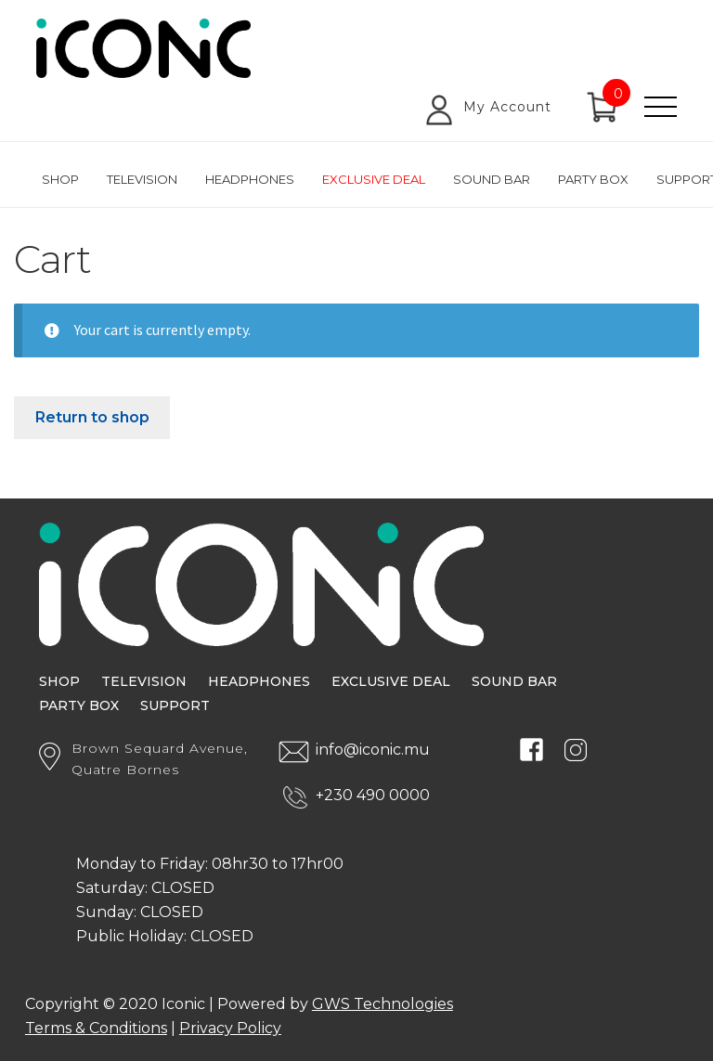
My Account (507, 106)
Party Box (593, 179)
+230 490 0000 (373, 795)
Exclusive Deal (373, 179)
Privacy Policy (230, 1028)
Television (142, 179)
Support (175, 705)
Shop (60, 179)
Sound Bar (491, 179)
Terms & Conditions (96, 1028)
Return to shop (92, 417)
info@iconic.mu (373, 749)
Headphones (249, 179)
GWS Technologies (382, 1004)
